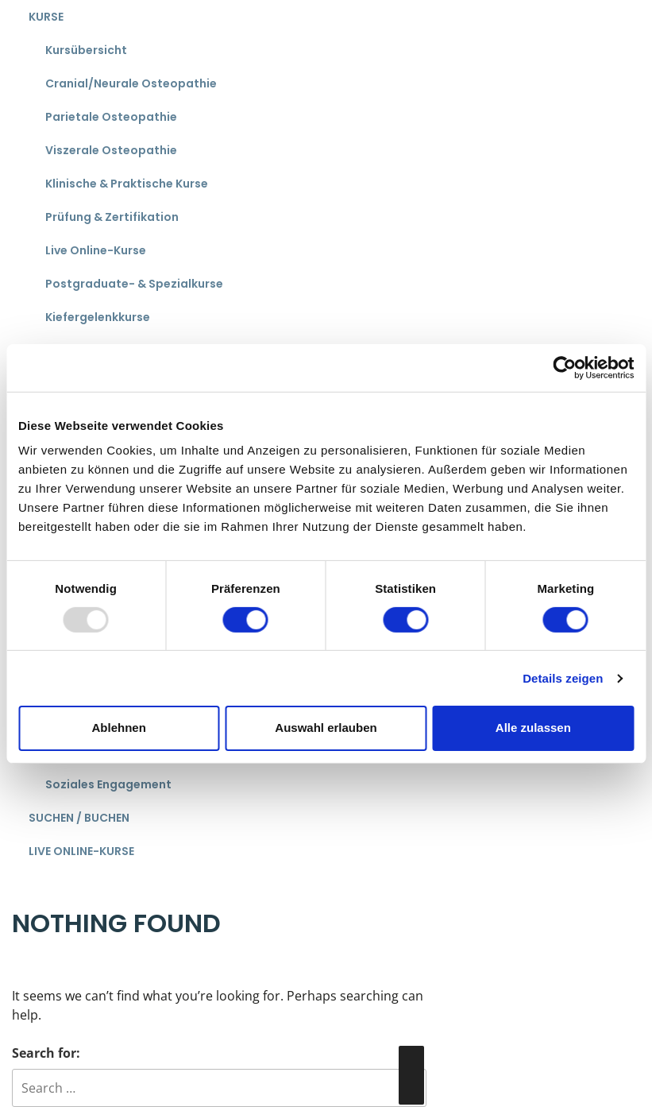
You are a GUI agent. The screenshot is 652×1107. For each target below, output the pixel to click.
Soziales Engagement (108, 784)
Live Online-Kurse (95, 250)
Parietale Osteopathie (111, 117)
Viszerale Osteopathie (111, 150)
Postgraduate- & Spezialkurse (134, 284)
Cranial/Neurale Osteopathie (131, 83)
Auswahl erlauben (325, 727)
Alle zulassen (533, 727)
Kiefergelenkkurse (97, 317)
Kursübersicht (86, 50)
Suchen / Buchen (79, 818)
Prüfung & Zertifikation (112, 217)
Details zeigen (563, 678)
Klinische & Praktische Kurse (126, 184)
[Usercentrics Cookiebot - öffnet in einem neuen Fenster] (564, 367)
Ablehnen (119, 727)
